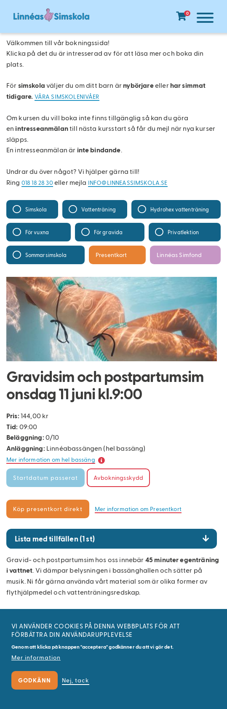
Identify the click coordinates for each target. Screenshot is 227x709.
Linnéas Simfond (179, 254)
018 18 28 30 (37, 182)
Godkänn (34, 680)
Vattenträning (98, 209)
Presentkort (111, 254)
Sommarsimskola (46, 255)
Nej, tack (75, 680)
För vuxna (37, 232)
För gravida (108, 232)
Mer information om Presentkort (138, 508)
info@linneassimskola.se (128, 182)
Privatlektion (183, 232)
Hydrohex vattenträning (179, 209)
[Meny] (203, 19)
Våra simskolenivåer (67, 96)
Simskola (36, 209)
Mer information (36, 657)
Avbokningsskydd (118, 477)
